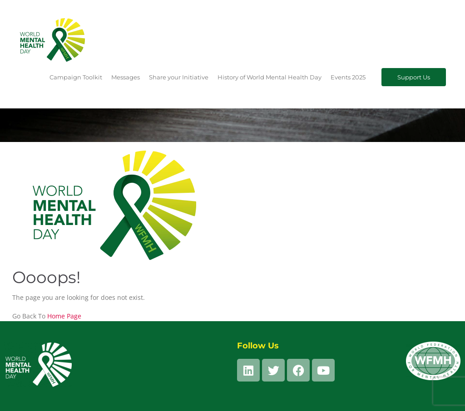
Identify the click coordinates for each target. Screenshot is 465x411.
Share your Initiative (178, 77)
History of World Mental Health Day (270, 77)
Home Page (64, 316)
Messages (125, 77)
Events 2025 (348, 77)
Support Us (413, 77)
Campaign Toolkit (75, 77)
